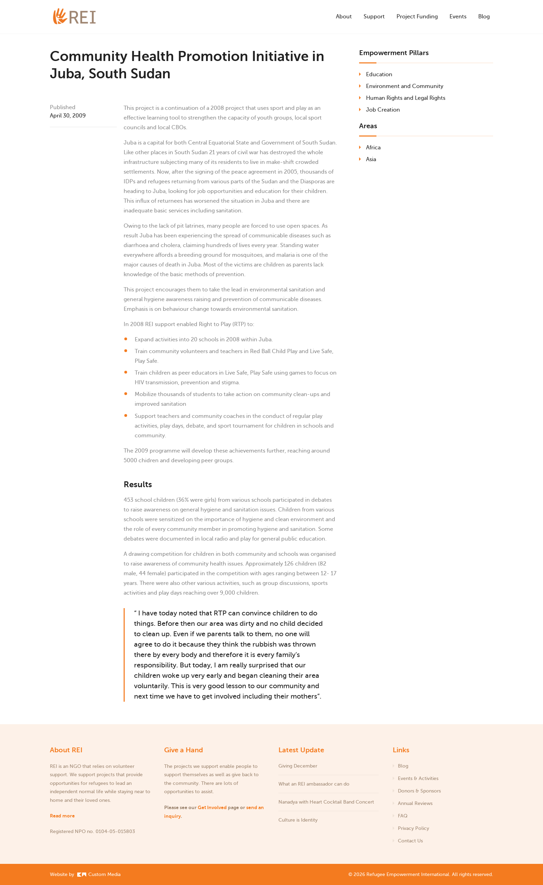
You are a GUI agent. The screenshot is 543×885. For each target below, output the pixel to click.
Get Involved (212, 807)
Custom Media (99, 874)
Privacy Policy (413, 828)
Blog (484, 17)
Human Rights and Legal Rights (405, 98)
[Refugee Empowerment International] (84, 16)
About (344, 17)
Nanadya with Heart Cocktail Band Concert (326, 802)
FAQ (403, 815)
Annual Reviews (415, 803)
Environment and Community (404, 86)
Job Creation (383, 110)
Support (374, 17)
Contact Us (410, 840)
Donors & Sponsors (419, 791)
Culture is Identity (298, 820)
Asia (371, 159)
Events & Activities (418, 778)
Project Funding (417, 17)
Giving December (297, 766)
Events (457, 17)
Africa (373, 147)
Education (379, 74)
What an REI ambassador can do (313, 784)
